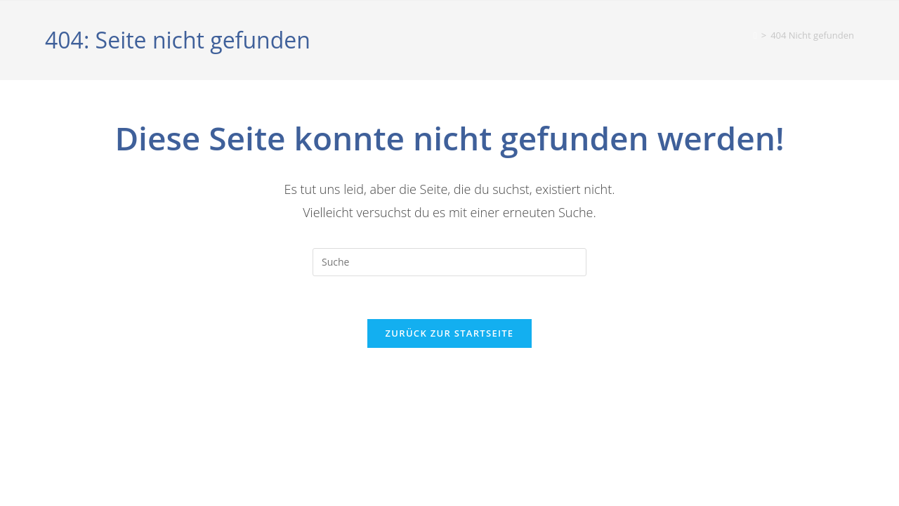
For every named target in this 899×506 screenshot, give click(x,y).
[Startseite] (755, 35)
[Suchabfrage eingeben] (449, 262)
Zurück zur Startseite (450, 333)
